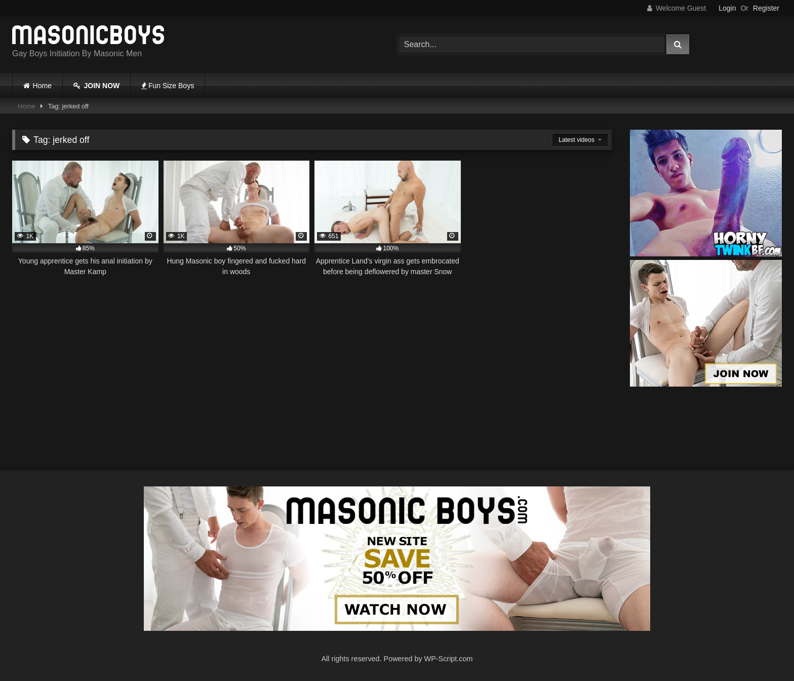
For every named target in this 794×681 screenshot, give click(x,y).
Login (727, 8)
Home (42, 86)
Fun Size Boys (167, 86)
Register (766, 8)
